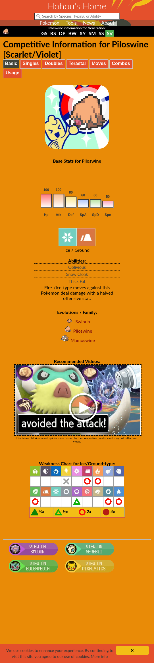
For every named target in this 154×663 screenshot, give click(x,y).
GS (44, 33)
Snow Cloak (77, 274)
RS (53, 33)
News (89, 23)
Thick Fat (76, 281)
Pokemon (49, 23)
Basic (11, 63)
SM (92, 33)
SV (110, 33)
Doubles (54, 63)
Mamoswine (77, 340)
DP (62, 33)
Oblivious (77, 267)
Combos (121, 63)
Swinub (77, 321)
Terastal (77, 63)
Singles (31, 63)
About (107, 23)
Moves (99, 63)
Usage (12, 72)
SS (101, 33)
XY (82, 33)
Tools (71, 23)
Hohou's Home (77, 5)
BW (72, 33)
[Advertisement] (77, 620)
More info (99, 656)
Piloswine (77, 330)
